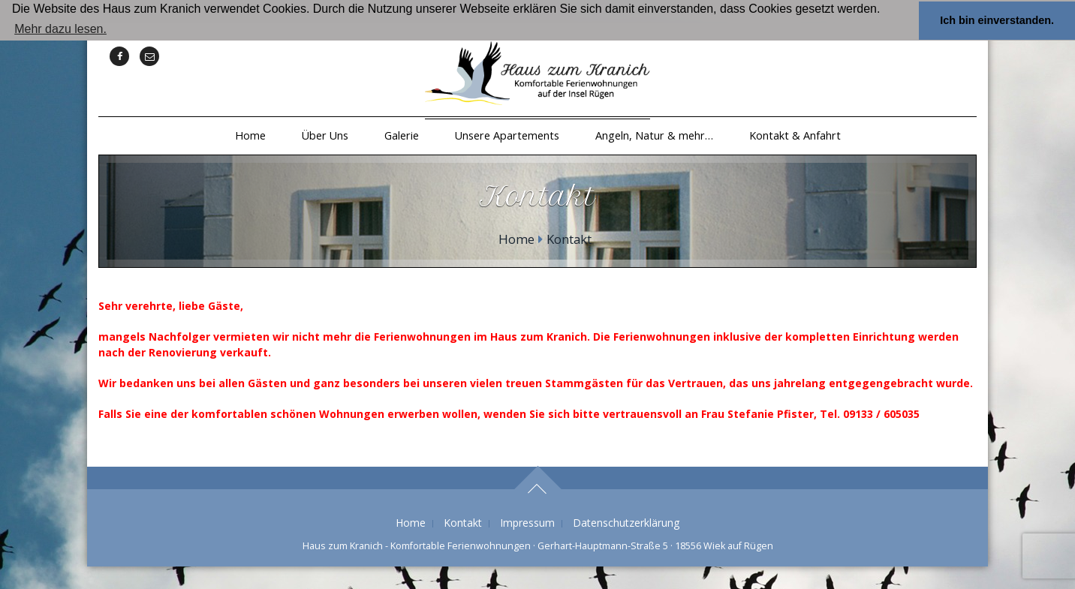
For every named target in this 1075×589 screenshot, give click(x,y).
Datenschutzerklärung (626, 523)
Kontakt (463, 523)
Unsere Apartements (507, 135)
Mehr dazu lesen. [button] (60, 29)
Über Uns (325, 135)
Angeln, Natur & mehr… (654, 135)
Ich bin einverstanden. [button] (997, 20)
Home (250, 135)
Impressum (527, 523)
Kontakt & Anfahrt (795, 135)
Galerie (401, 135)
